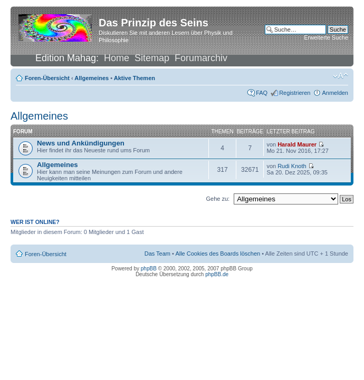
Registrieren (294, 93)
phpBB (149, 268)
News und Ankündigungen (80, 143)
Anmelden (335, 93)
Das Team (157, 253)
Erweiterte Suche (326, 37)
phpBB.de (216, 274)
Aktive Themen (134, 78)
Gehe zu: (217, 199)
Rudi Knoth (291, 166)
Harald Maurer (297, 144)
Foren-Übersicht (47, 78)
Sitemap (152, 58)
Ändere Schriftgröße (340, 76)
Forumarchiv (201, 58)
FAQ (261, 93)
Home (116, 58)
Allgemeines (91, 78)
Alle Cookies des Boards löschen (217, 253)
